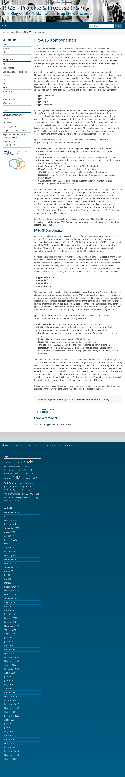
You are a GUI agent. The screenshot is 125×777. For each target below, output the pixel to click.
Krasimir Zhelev (74, 399)
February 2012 (10, 555)
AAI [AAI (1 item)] (5, 463)
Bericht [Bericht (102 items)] (27, 462)
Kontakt (6, 48)
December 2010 (11, 587)
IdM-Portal (7, 123)
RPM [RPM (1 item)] (31, 494)
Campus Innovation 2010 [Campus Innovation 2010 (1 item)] (12, 466)
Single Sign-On (9, 145)
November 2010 (11, 591)
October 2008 (10, 665)
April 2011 (9, 579)
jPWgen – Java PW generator (15, 130)
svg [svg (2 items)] (37, 498)
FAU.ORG (7, 76)
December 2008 (11, 657)
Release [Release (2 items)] (25, 494)
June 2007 (8, 728)
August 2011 (9, 571)
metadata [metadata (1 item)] (29, 487)
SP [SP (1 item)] (13, 498)
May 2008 (8, 685)
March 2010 (9, 614)
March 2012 (9, 551)
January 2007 (10, 747)
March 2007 (9, 739)
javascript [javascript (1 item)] (7, 487)
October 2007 (10, 712)
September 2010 (11, 598)
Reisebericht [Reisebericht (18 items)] (12, 493)
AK (4, 64)
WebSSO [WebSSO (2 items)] (13, 501)
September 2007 (11, 716)
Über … (6, 52)
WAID (96, 52)
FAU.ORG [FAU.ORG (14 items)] (27, 470)
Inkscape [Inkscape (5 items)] (29, 483)
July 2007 (8, 724)
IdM (4, 83)
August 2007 (9, 720)
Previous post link (46, 409)
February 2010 (10, 618)
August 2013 (9, 532)
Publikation (8, 91)
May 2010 (8, 606)
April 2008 (9, 688)
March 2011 (9, 583)
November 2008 (11, 661)
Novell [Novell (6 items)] (7, 489)
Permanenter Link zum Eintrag (95, 399)
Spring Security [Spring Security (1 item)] (21, 498)
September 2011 (11, 567)
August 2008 (9, 673)
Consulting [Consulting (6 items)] (9, 470)
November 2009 (11, 626)
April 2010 (9, 610)
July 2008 (8, 677)
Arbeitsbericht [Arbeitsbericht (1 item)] (14, 463)
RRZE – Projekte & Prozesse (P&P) (43, 8)
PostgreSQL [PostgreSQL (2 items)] (26, 490)
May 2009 (8, 645)
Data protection (53, 445)
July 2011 (8, 575)
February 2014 (10, 520)
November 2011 (11, 563)
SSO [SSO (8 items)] (31, 497)
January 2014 (10, 524)
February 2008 (10, 696)
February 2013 (10, 540)
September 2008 (11, 669)
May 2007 (8, 731)
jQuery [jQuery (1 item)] (15, 487)
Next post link (44, 412)
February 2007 (10, 743)
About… (6, 44)
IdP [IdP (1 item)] (21, 483)
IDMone (107, 57)
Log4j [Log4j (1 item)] (22, 487)
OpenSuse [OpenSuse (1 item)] (16, 490)
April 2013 (9, 536)
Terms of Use (70, 445)
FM (4, 80)
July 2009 (8, 638)
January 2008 (10, 700)
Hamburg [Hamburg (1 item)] (24, 473)
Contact (28, 445)
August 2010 (9, 602)
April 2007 (9, 735)
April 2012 (9, 548)
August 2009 (9, 634)
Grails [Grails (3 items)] (16, 473)
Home (5, 26)
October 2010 (10, 595)
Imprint (38, 445)
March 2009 (9, 649)
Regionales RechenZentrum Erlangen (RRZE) (15, 135)
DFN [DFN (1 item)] (18, 470)
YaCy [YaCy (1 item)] (19, 501)
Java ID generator (10, 126)
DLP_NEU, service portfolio (15, 72)
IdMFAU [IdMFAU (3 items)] (26, 478)
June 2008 (8, 681)
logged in (50, 424)
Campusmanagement (12, 115)
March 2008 (9, 692)
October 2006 (10, 759)
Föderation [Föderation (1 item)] (8, 473)
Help (18, 445)
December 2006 (11, 751)
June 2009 (8, 641)
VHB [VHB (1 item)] (5, 501)
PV (4, 95)
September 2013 (11, 528)
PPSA (5, 87)
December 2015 (11, 512)
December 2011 (11, 559)
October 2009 (10, 630)
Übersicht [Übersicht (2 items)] (27, 501)
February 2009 (10, 653)
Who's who (7, 103)
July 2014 (8, 516)
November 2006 (11, 755)
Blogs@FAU (7, 445)
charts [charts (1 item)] (26, 466)
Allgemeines (8, 68)
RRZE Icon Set (9, 99)
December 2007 (11, 704)
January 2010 (10, 622)
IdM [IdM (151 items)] (16, 477)
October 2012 (10, 544)
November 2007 (11, 708)
